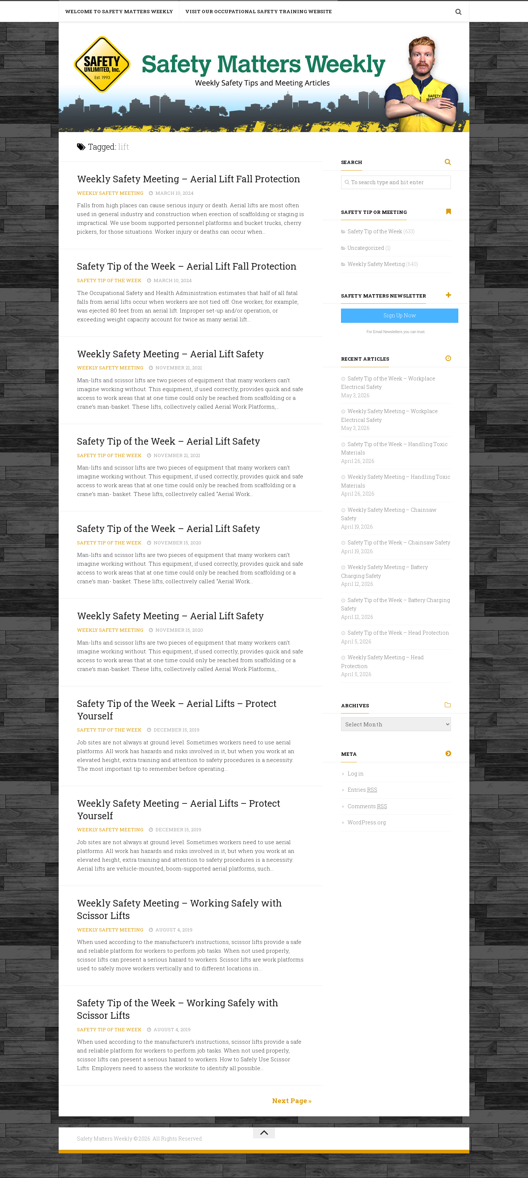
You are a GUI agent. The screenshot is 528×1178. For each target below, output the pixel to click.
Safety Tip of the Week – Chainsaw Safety (399, 542)
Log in (356, 773)
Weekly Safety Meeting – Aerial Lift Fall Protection (170, 184)
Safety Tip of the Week (109, 305)
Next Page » (292, 1125)
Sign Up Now (400, 315)
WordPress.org (367, 822)
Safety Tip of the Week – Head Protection (398, 632)
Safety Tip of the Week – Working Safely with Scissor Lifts (182, 1033)
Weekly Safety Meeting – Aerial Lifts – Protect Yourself (184, 833)
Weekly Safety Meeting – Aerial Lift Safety (176, 378)
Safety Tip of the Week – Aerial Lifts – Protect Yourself (182, 734)
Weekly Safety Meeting (110, 205)
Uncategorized (366, 247)
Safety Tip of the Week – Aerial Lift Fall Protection (168, 284)
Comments (367, 806)
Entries (362, 789)
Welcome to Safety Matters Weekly (119, 11)
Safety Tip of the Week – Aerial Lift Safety (174, 465)
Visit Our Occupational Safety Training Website (258, 11)
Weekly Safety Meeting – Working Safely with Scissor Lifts (184, 934)
